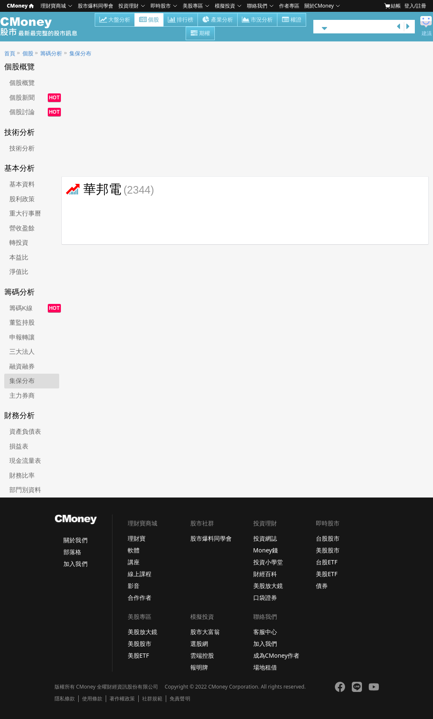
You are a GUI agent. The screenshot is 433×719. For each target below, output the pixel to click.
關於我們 (75, 540)
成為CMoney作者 (276, 655)
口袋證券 (265, 597)
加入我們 (75, 564)
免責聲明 (180, 698)
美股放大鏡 (268, 586)
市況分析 (257, 20)
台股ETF (326, 562)
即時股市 (161, 5)
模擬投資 (225, 5)
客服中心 (265, 632)
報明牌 (199, 667)
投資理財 (128, 5)
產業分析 (217, 20)
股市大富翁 (205, 632)
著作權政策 (122, 698)
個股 (149, 20)
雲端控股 (202, 655)
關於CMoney (319, 5)
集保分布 (80, 53)
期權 (200, 34)
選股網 (199, 644)
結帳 (392, 6)
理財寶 (136, 538)
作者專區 (289, 5)
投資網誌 (265, 538)
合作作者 (139, 597)
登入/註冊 (415, 5)
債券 (322, 586)
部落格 (72, 552)
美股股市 (328, 550)
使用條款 (92, 698)
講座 (134, 562)
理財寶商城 (53, 5)
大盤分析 (114, 20)
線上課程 (139, 574)
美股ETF (326, 574)
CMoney (20, 5)
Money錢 (265, 550)
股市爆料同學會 (95, 5)
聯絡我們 (257, 5)
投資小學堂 (268, 562)
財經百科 (265, 574)
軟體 (134, 550)
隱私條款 (65, 698)
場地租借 (265, 667)
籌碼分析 (51, 53)
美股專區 (193, 5)
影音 (134, 586)
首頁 (9, 53)
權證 (291, 20)
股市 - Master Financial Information (43, 26)
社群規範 (152, 698)
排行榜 (180, 20)
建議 (427, 33)
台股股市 (328, 538)
